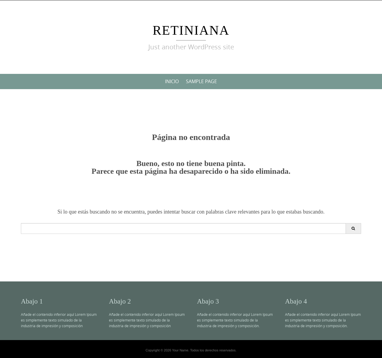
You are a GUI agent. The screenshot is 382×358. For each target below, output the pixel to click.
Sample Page (201, 81)
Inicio (172, 81)
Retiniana (191, 30)
